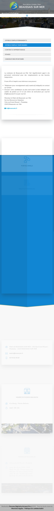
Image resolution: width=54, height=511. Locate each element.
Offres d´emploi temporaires (16, 45)
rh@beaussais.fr (10, 108)
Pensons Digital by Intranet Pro (20, 506)
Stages (7, 54)
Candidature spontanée (14, 59)
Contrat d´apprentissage (15, 50)
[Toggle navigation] (27, 15)
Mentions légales (17, 508)
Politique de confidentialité (33, 508)
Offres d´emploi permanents (16, 40)
